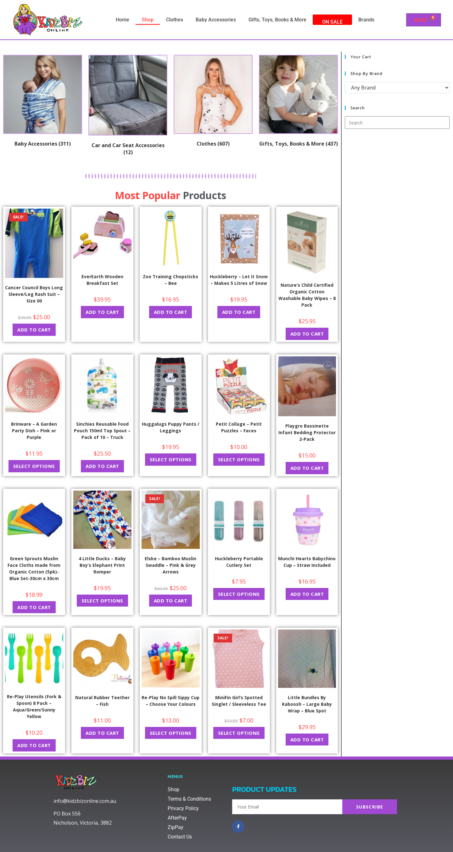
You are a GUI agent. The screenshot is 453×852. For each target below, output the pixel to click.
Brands (366, 20)
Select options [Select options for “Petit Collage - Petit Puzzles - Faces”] (239, 459)
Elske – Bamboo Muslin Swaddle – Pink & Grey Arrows (170, 565)
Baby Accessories (216, 20)
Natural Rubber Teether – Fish (102, 700)
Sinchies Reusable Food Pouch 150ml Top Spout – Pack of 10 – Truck (102, 430)
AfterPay (177, 818)
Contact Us (180, 837)
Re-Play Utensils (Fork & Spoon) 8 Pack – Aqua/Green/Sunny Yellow (34, 706)
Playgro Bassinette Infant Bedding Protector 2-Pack (307, 432)
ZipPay (175, 827)
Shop (148, 20)
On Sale (332, 22)
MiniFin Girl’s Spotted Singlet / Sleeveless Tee (239, 700)
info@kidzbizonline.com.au (84, 800)
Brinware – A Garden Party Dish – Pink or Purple (34, 430)
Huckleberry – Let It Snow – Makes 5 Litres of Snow (239, 279)
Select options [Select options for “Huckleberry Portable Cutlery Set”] (239, 594)
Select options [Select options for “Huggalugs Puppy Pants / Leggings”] (171, 459)
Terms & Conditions (189, 799)
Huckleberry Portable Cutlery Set (239, 562)
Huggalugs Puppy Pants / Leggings (170, 427)
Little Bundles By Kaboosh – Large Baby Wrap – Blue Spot (307, 704)
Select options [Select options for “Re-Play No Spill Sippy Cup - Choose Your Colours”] (171, 733)
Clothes (174, 20)
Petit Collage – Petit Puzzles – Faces (239, 427)
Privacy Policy (183, 808)
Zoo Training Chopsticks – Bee (170, 279)
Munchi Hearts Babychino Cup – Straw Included (307, 562)
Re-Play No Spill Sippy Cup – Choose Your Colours (170, 700)
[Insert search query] (397, 122)
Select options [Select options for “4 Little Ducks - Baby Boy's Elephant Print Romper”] (102, 600)
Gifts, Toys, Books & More (277, 20)
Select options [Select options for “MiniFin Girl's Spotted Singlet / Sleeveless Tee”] (239, 733)
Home (122, 20)
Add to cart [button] (34, 329)
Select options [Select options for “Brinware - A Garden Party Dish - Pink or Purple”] (34, 466)
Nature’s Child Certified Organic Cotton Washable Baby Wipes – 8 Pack (307, 295)
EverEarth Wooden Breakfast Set (102, 279)
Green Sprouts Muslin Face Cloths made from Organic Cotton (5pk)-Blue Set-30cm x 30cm (34, 568)
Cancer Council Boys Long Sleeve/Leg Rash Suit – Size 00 (34, 294)
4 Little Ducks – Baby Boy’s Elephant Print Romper (102, 565)
